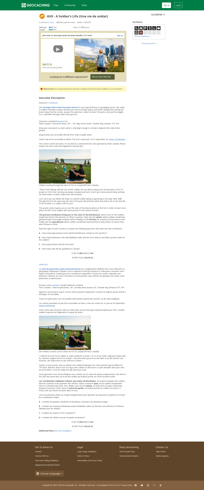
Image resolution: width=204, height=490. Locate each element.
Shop (84, 5)
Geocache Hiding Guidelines (47, 460)
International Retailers (129, 456)
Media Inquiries (162, 456)
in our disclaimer (115, 89)
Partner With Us (42, 456)
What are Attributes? (142, 36)
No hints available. (63, 430)
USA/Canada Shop (127, 451)
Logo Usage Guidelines (86, 451)
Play (56, 5)
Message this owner (67, 22)
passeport (56, 285)
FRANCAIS (43, 264)
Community (69, 5)
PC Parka (50, 22)
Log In (178, 5)
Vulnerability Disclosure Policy (89, 460)
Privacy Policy (126, 485)
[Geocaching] (36, 5)
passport (61, 121)
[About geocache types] (42, 16)
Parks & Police (83, 456)
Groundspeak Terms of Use (108, 485)
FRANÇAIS (53, 103)
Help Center (161, 451)
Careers (38, 451)
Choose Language (49, 473)
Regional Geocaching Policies (47, 465)
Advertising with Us (149, 43)
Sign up (166, 5)
